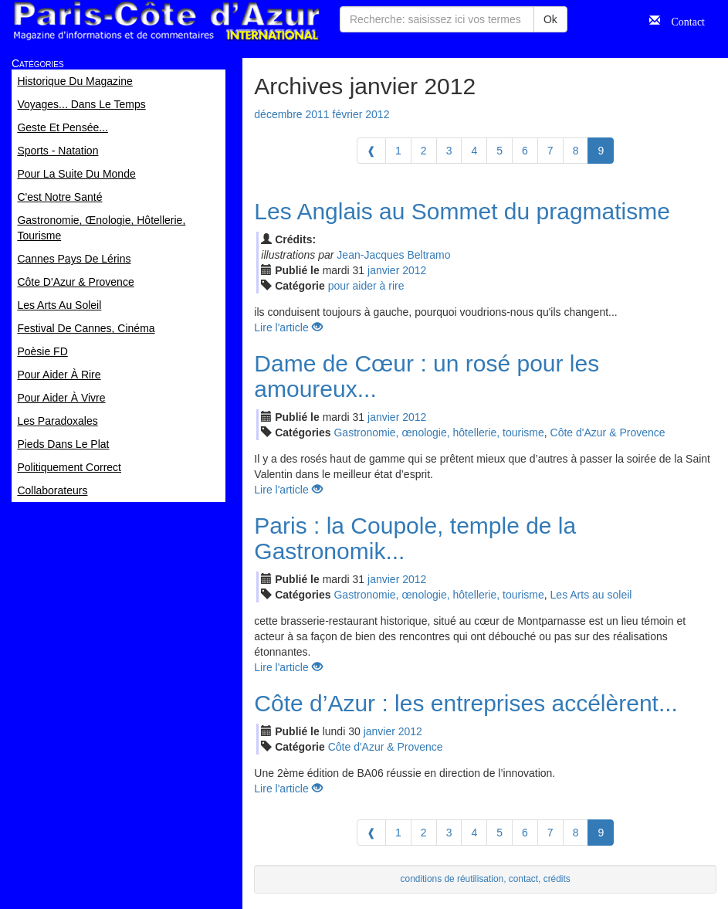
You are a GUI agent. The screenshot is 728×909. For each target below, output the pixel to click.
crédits (557, 878)
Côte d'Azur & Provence (607, 432)
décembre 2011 (291, 114)
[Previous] (371, 150)
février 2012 (361, 114)
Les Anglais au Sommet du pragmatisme (462, 211)
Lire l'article (288, 327)
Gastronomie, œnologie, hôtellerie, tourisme (438, 432)
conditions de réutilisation (452, 878)
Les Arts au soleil (591, 594)
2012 (414, 270)
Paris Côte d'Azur (166, 21)
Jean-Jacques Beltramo (393, 255)
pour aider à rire (366, 286)
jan (383, 270)
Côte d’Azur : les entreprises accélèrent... (466, 703)
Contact (682, 20)
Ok (550, 19)
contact (523, 878)
